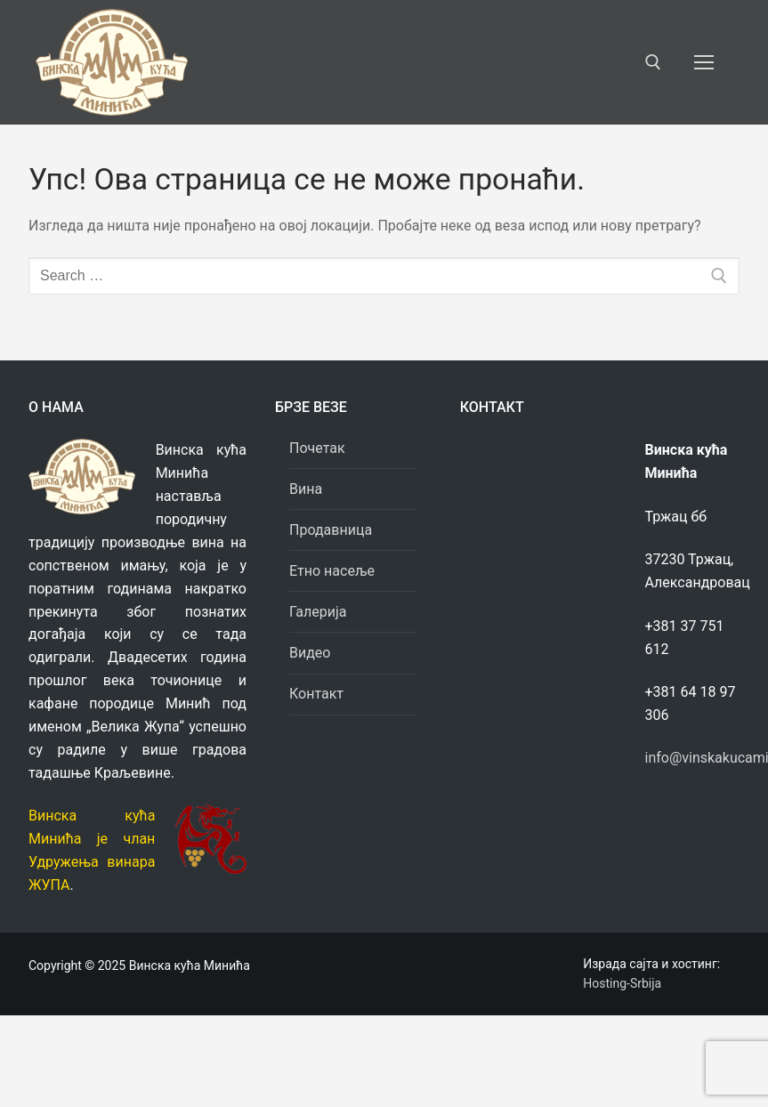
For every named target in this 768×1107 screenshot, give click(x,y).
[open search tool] (653, 62)
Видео (309, 652)
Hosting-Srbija (622, 983)
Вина (305, 489)
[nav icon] (703, 62)
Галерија (317, 611)
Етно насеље (332, 570)
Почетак (317, 448)
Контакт (316, 693)
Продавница (332, 529)
